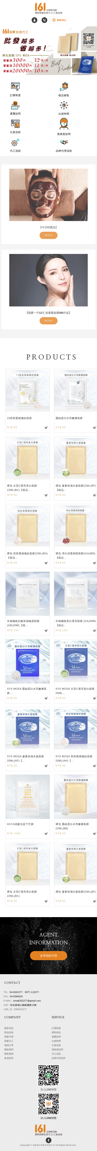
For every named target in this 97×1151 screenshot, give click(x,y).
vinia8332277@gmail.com (27, 1001)
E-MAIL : (8, 1001)
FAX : (6, 996)
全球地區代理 (48, 955)
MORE (49, 228)
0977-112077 (32, 992)
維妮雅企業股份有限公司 (48, 8)
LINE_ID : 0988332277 (15, 1009)
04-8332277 (16, 992)
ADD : (7, 1005)
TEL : (6, 992)
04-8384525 (16, 996)
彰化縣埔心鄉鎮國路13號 (23, 1005)
